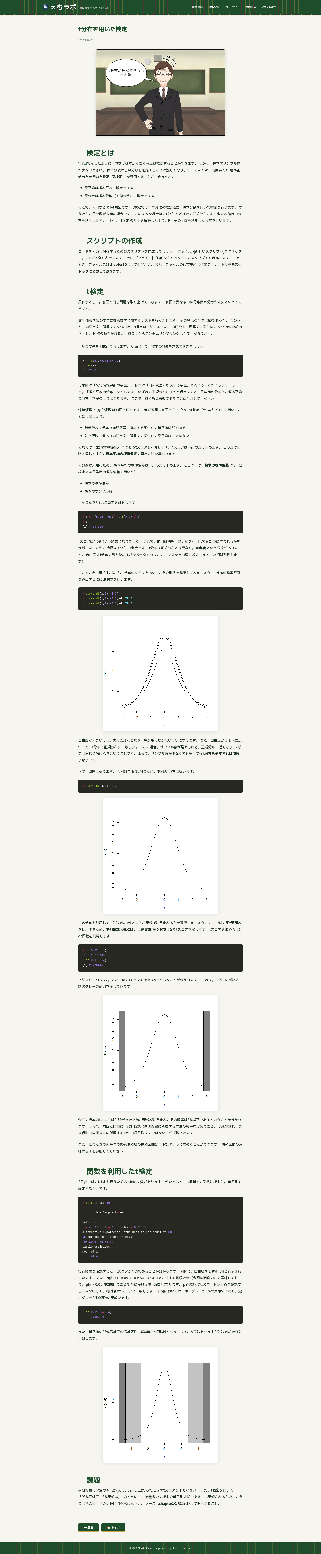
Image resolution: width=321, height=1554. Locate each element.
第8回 (82, 163)
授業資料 (197, 7)
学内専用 (251, 7)
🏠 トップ (113, 1527)
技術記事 (214, 7)
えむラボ (60, 7)
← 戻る (88, 1527)
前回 (88, 1150)
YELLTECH (232, 7)
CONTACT (269, 7)
